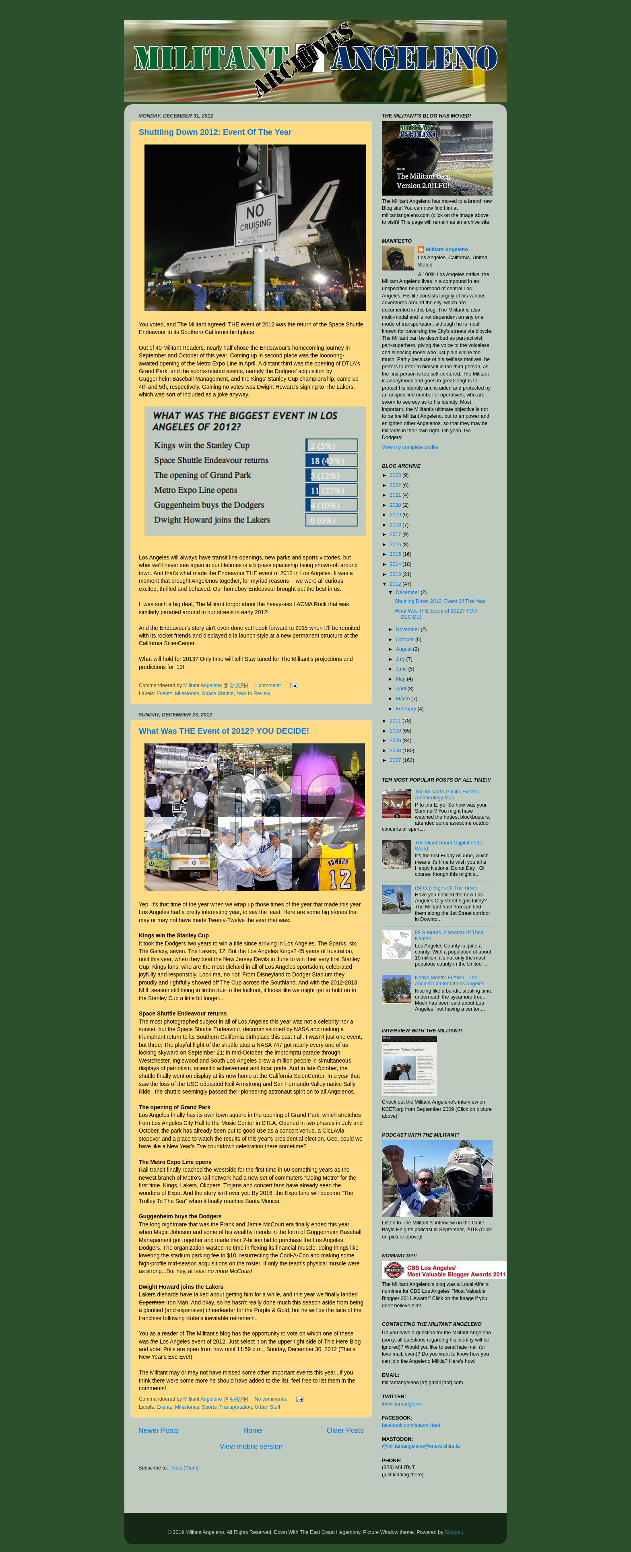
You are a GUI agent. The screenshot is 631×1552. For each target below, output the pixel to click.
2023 (396, 475)
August (404, 649)
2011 (396, 721)
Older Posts (345, 1430)
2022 (396, 485)
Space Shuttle (217, 693)
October (405, 639)
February (407, 709)
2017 (396, 534)
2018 (396, 525)
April (402, 688)
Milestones (187, 693)
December (408, 592)
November (408, 629)
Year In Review (253, 693)
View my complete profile (410, 447)
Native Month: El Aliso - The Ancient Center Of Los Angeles (449, 981)
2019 (396, 515)
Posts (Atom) (184, 1468)
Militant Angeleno (447, 249)
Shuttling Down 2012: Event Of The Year (215, 132)
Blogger (453, 1532)
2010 (396, 731)
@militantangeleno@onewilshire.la (421, 1446)
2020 (396, 505)
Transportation (235, 1407)
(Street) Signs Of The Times (446, 888)
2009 (396, 740)
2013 (396, 574)
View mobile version (251, 1447)
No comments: (272, 1399)
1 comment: (269, 685)
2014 (396, 564)
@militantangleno (401, 1404)
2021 (396, 495)
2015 (396, 554)
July (401, 659)
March (404, 699)
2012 (396, 584)
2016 (396, 544)
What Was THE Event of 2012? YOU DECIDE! (224, 730)
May (401, 679)
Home (252, 1430)
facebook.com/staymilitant (411, 1425)
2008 (396, 750)
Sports (209, 1407)
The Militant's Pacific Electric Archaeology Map (447, 795)
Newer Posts (158, 1430)
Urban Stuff (267, 1407)
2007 (396, 760)
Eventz (164, 693)
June (402, 669)
